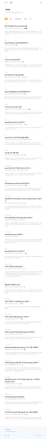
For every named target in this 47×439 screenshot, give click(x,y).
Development (18, 18)
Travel (25, 18)
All (6, 18)
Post (11, 2)
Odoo (11, 18)
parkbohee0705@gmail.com (11, 431)
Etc (30, 18)
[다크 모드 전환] (41, 3)
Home (6, 2)
